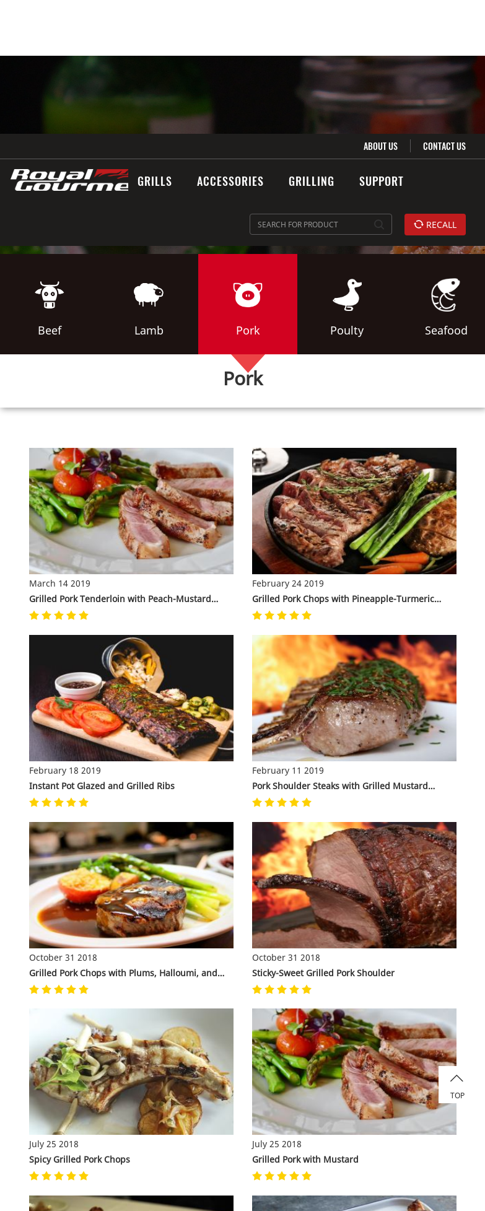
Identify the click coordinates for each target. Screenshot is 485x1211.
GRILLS (155, 47)
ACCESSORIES (230, 47)
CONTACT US (444, 12)
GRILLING (311, 47)
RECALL (435, 91)
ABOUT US (381, 12)
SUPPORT (381, 47)
